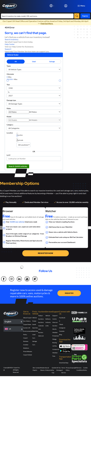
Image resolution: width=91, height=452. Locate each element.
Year (8, 85)
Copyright (73, 368)
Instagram (62, 328)
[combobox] (18, 112)
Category (10, 125)
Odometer (10, 74)
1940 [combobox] (10, 88)
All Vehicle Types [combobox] (14, 69)
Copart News (27, 324)
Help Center (10, 44)
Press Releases (27, 351)
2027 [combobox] (10, 96)
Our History (27, 321)
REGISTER (69, 293)
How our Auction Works (55, 325)
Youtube (61, 331)
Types (9, 66)
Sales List (41, 336)
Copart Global (27, 355)
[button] (59, 69)
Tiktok (61, 324)
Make (9, 108)
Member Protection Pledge (55, 336)
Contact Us (55, 349)
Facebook (62, 318)
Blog (60, 334)
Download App (63, 363)
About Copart (27, 318)
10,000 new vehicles (17, 222)
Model (9, 117)
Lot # (8, 155)
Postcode (20, 140)
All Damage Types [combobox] (15, 104)
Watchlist (35, 331)
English (8, 321)
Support (8, 49)
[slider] (8, 80)
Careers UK (26, 328)
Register (85, 16)
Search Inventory (11, 39)
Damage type (11, 100)
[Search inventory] (37, 15)
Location (10, 133)
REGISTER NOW (45, 253)
